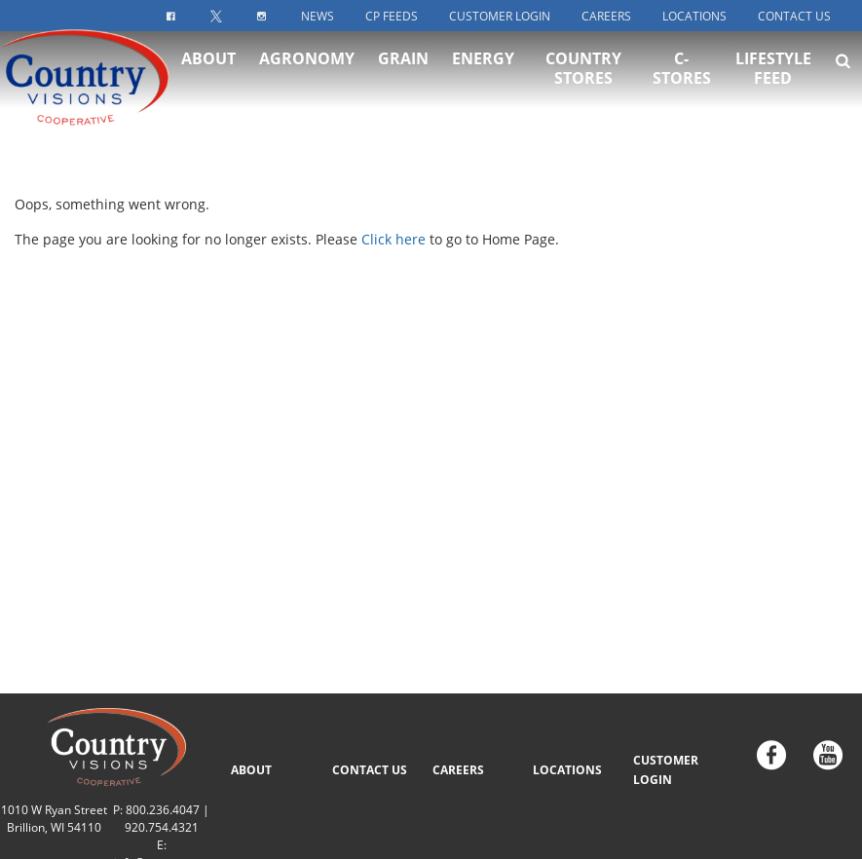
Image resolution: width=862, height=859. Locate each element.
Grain (403, 79)
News (317, 16)
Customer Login (499, 16)
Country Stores (583, 88)
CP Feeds (391, 16)
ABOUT (251, 770)
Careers (606, 16)
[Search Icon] (843, 81)
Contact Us (794, 16)
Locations (694, 16)
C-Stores (682, 88)
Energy (483, 79)
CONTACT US (369, 770)
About (208, 79)
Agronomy (307, 79)
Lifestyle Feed (773, 88)
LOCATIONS (567, 770)
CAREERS (458, 770)
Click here (393, 239)
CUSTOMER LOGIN (665, 770)
